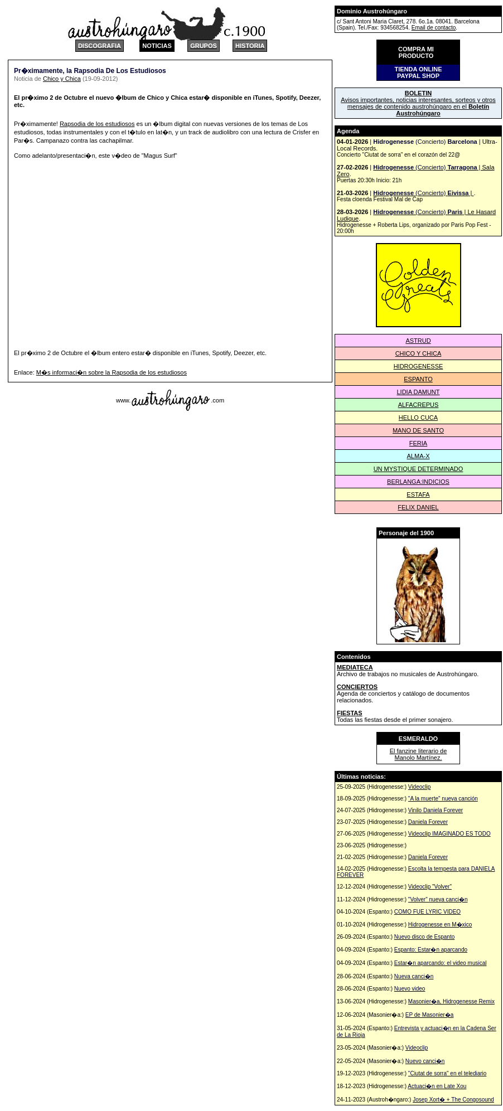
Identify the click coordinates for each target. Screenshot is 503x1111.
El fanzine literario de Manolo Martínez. (418, 754)
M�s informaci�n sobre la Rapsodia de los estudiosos (111, 372)
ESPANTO (418, 379)
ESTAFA (418, 494)
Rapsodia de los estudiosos (97, 123)
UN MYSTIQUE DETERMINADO (418, 468)
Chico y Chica (62, 78)
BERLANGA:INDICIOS (418, 481)
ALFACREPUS (418, 404)
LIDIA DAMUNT (417, 392)
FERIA (418, 443)
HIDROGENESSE (418, 366)
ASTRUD (418, 340)
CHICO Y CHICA (418, 353)
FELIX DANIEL (418, 507)
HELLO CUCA (418, 417)
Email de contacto (434, 28)
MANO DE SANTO (418, 430)
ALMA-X (418, 456)
